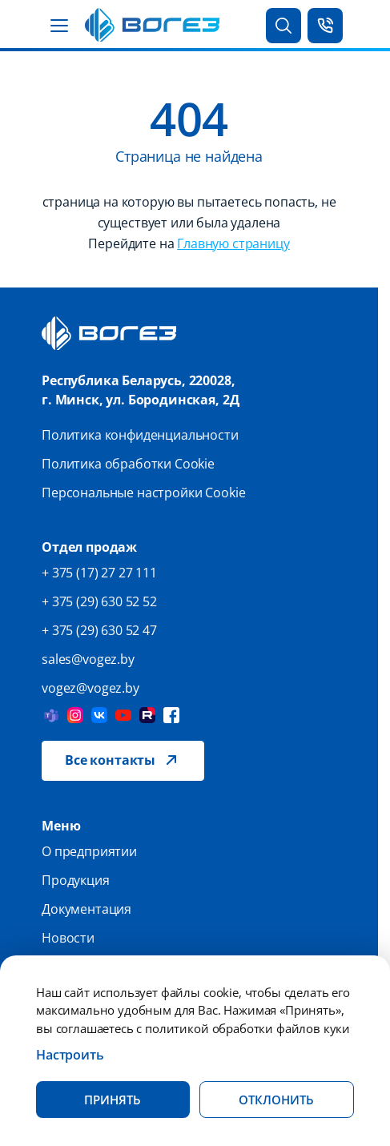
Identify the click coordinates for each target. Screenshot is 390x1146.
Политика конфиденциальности (140, 435)
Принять (112, 1100)
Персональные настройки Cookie (143, 492)
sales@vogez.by (88, 659)
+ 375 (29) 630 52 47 (99, 630)
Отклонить (276, 1100)
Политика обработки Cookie (128, 463)
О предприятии (89, 851)
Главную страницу (233, 243)
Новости (68, 938)
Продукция (76, 880)
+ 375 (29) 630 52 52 (99, 601)
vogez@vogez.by (90, 688)
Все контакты (110, 760)
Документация (86, 909)
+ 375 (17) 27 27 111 (99, 572)
